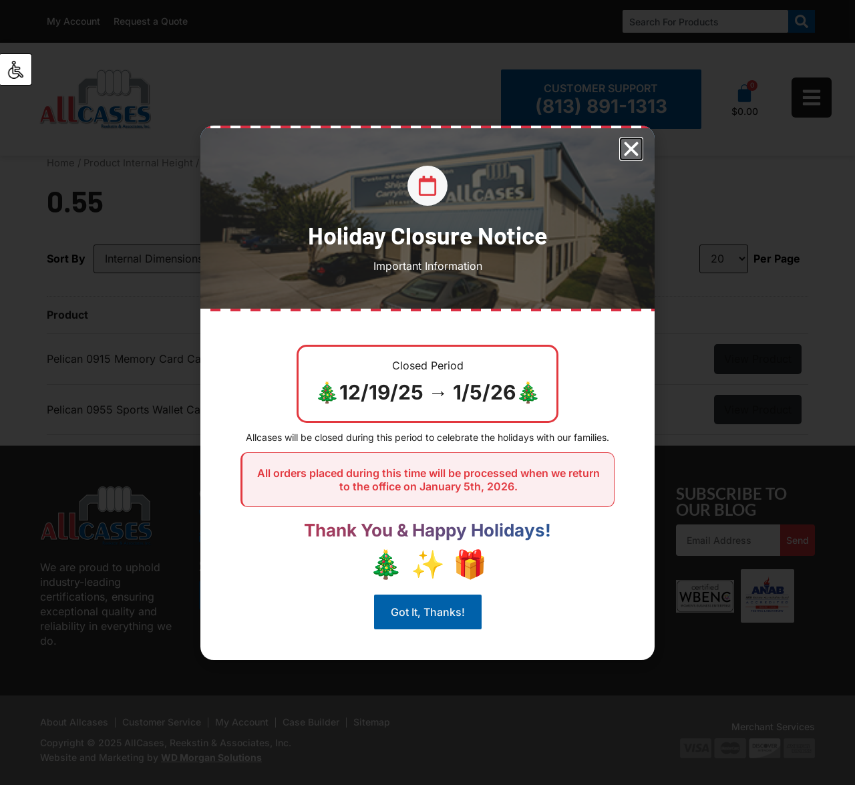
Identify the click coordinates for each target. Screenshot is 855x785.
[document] (427, 392)
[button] (631, 149)
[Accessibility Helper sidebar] (16, 69)
